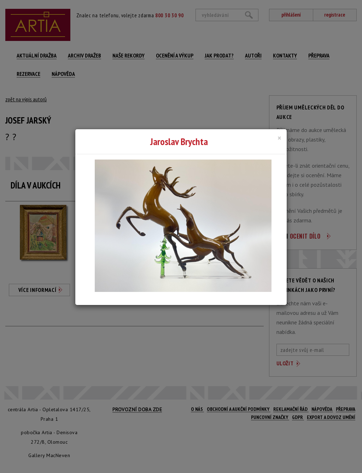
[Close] (279, 138)
